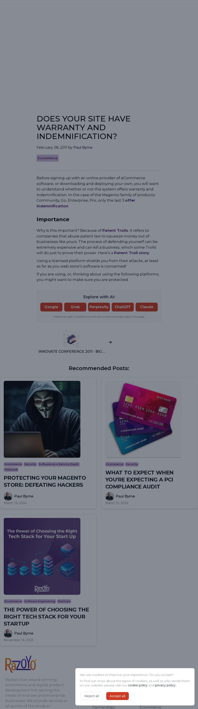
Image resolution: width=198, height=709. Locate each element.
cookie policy (138, 685)
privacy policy (165, 685)
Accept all (117, 696)
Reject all (91, 696)
